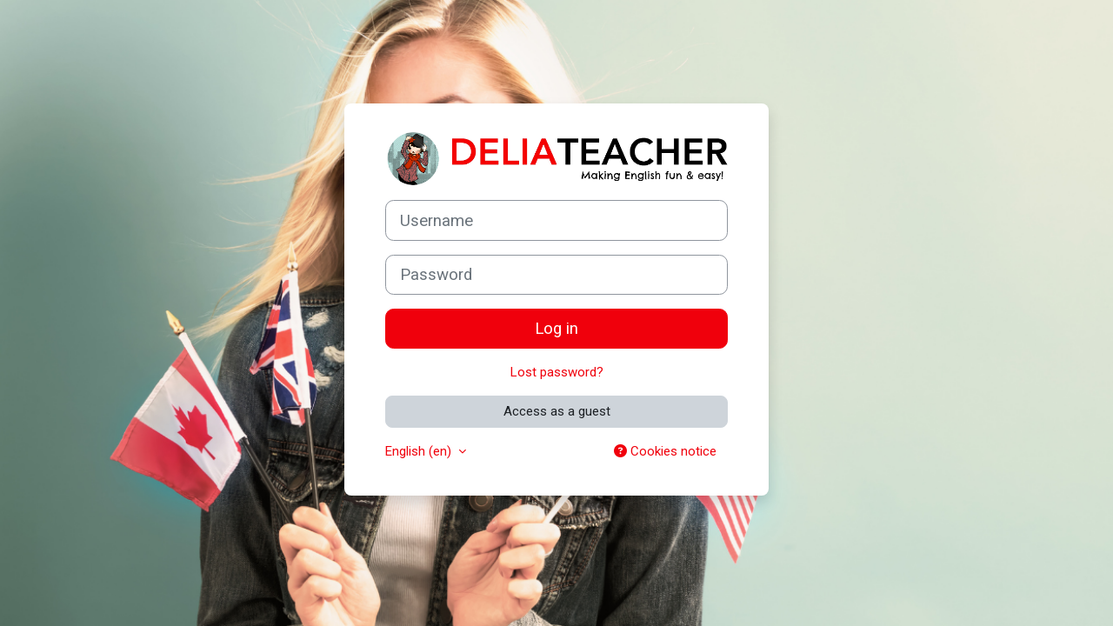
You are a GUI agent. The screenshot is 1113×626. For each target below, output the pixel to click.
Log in (556, 328)
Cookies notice (665, 451)
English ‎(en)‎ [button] (420, 451)
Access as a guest (556, 411)
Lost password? (556, 372)
